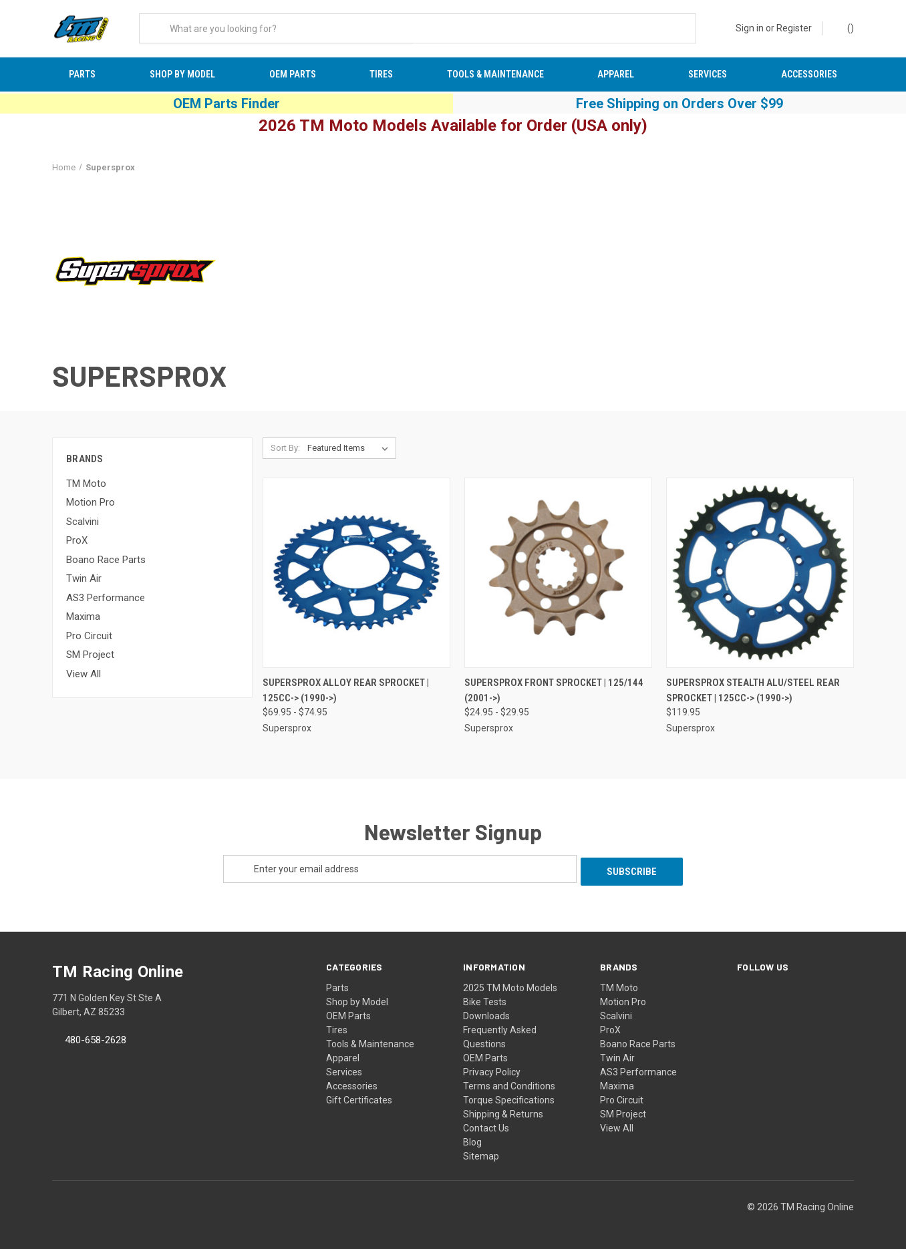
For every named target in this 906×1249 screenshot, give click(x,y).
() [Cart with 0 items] (844, 27)
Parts (82, 74)
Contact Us (486, 1128)
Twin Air (84, 581)
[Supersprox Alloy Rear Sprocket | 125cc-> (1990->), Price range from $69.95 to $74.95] (356, 576)
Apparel (615, 74)
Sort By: (285, 451)
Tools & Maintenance (495, 74)
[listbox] (350, 451)
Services (707, 74)
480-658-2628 (95, 1041)
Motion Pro (90, 505)
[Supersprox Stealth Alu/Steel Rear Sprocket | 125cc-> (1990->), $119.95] (760, 576)
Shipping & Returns (503, 1114)
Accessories (809, 74)
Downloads (486, 1016)
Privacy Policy (491, 1072)
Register (794, 28)
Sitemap (481, 1156)
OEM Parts (292, 74)
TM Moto (86, 486)
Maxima (83, 619)
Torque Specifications (509, 1100)
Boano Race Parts (106, 562)
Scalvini (82, 524)
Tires (381, 74)
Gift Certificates (359, 1100)
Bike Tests (484, 1002)
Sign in (750, 28)
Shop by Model (182, 74)
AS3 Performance (105, 600)
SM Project (90, 657)
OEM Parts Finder (226, 106)
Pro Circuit (89, 639)
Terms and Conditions (509, 1086)
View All (83, 677)
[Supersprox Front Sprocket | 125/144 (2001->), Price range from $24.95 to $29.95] (558, 576)
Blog (472, 1142)
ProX (77, 543)
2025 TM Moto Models (510, 988)
